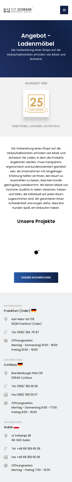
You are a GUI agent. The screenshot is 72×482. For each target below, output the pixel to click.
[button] (36, 267)
